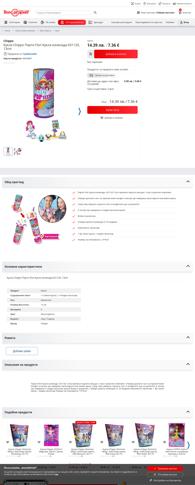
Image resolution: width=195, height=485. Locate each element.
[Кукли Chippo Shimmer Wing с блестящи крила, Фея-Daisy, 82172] (114, 434)
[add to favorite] (9, 442)
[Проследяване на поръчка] (149, 22)
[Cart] (185, 13)
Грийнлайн (30, 54)
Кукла (44, 290)
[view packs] (112, 54)
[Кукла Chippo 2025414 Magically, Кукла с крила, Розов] (51, 434)
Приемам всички (165, 468)
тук (56, 474)
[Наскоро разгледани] (122, 22)
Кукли (56, 31)
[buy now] (112, 110)
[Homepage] (16, 13)
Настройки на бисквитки (165, 480)
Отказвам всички (165, 474)
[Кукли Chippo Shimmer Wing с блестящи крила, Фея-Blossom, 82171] (83, 434)
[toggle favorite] (111, 118)
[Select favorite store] (155, 13)
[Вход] (184, 22)
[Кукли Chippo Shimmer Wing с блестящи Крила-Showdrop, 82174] (20, 434)
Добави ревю (23, 352)
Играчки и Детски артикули (23, 31)
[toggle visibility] (97, 182)
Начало (6, 31)
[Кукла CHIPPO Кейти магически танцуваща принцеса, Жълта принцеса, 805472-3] (177, 434)
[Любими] (170, 22)
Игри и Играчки (44, 31)
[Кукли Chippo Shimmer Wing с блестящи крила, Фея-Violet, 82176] (145, 434)
